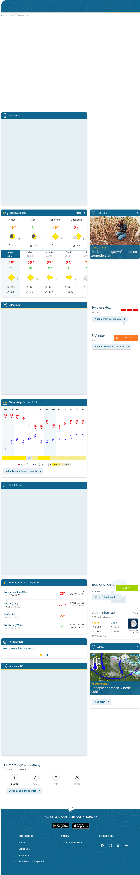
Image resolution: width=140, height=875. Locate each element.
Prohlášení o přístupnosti (31, 861)
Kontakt (22, 842)
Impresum (24, 855)
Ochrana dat (24, 849)
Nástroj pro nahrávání (71, 842)
